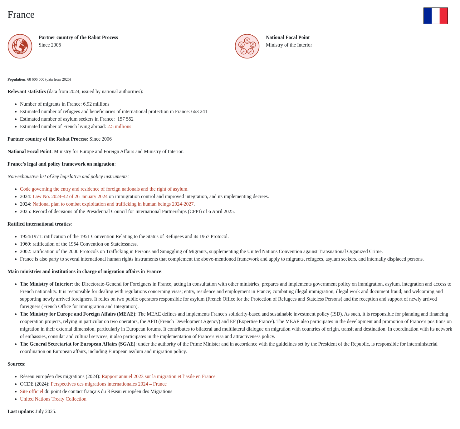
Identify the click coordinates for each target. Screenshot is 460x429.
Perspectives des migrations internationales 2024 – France (109, 384)
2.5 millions (119, 126)
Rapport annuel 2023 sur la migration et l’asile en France (159, 376)
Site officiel (31, 391)
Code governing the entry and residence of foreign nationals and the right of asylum (103, 189)
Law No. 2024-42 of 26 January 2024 (69, 196)
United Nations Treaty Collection (53, 399)
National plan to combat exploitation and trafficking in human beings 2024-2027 (112, 204)
